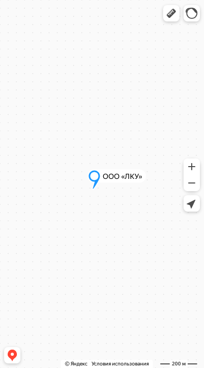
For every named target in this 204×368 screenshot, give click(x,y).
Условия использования (120, 363)
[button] (171, 13)
